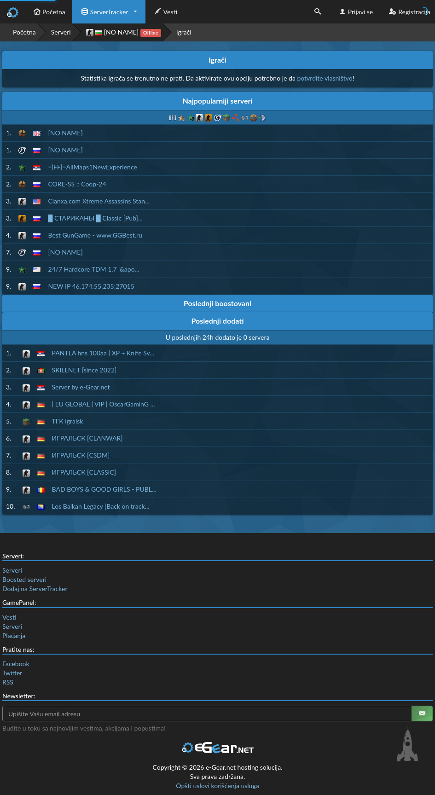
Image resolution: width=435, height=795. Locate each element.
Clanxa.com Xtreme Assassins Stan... (99, 201)
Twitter (12, 673)
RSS (7, 682)
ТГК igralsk (67, 421)
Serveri (61, 32)
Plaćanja (13, 635)
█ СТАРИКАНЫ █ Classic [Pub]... (95, 218)
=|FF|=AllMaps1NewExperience (92, 167)
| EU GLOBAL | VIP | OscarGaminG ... (103, 404)
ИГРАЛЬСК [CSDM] (81, 455)
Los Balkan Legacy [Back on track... (101, 506)
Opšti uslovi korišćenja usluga (217, 785)
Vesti (165, 12)
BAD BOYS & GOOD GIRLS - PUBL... (104, 489)
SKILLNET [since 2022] (84, 370)
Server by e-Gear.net (81, 387)
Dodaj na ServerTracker (34, 588)
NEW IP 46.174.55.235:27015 (91, 286)
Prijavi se (355, 12)
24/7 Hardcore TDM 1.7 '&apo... (93, 269)
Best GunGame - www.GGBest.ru (95, 235)
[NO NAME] (123, 32)
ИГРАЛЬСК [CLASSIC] (84, 472)
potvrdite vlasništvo (324, 78)
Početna (48, 12)
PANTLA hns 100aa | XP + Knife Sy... (103, 353)
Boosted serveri (24, 579)
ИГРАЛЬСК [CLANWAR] (87, 438)
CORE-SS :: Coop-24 (77, 184)
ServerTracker (103, 12)
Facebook (15, 663)
